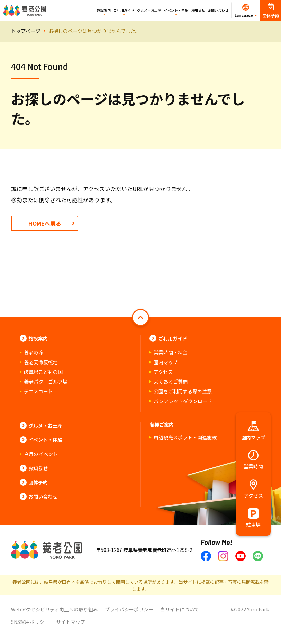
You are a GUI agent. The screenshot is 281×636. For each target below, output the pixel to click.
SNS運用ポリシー (30, 621)
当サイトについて (179, 609)
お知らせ (198, 10)
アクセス (163, 371)
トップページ (25, 30)
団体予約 (38, 482)
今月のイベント (41, 453)
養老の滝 (33, 352)
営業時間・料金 (171, 352)
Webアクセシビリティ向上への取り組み (54, 609)
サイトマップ (70, 621)
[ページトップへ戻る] (140, 317)
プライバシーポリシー (129, 609)
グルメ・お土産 (149, 10)
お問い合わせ (218, 10)
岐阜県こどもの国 (43, 371)
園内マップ (166, 362)
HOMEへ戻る (44, 223)
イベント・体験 (176, 10)
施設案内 (104, 10)
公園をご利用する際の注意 (183, 391)
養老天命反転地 (41, 362)
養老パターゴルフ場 (45, 381)
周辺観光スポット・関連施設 (185, 437)
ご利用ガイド (124, 10)
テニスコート (38, 391)
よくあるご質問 (171, 381)
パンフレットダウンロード (183, 400)
